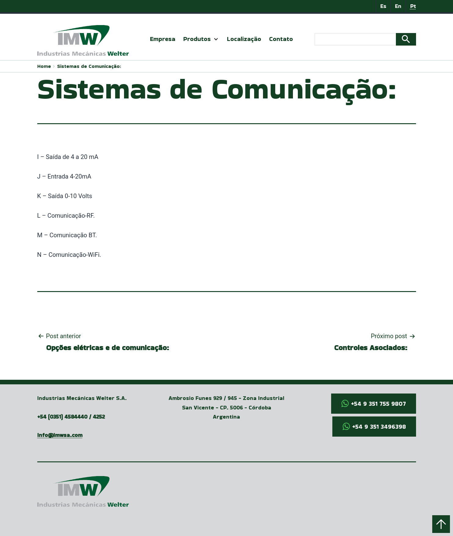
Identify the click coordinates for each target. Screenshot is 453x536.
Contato (281, 39)
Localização (244, 39)
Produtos (197, 39)
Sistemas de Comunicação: (89, 66)
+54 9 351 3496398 (379, 426)
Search (406, 39)
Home (44, 66)
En (398, 6)
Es (383, 6)
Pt (413, 6)
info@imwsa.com (59, 435)
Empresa (162, 39)
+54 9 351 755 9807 (378, 403)
